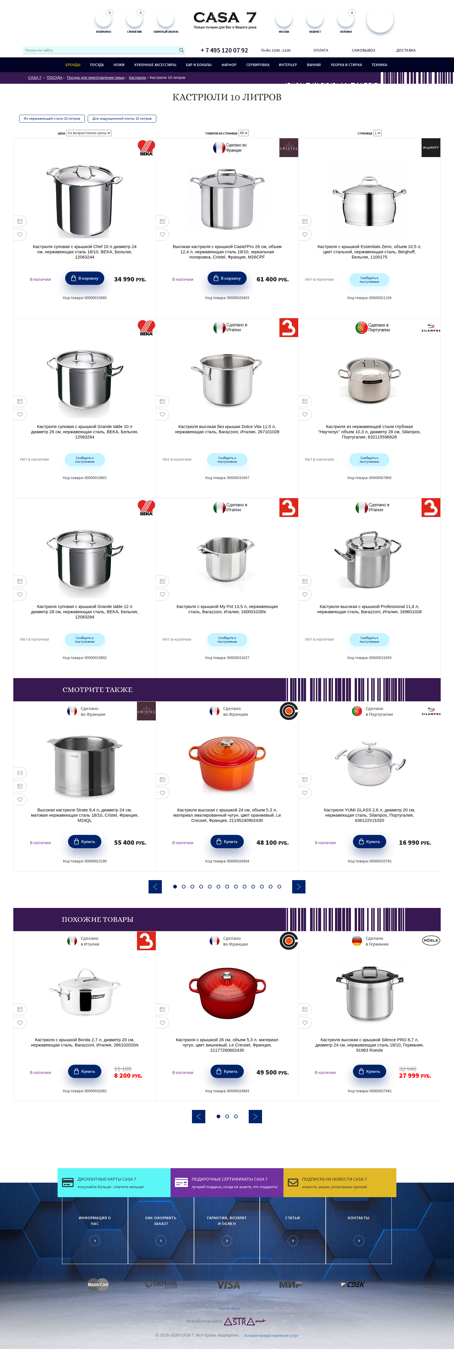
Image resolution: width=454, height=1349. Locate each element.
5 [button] (210, 887)
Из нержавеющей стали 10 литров (52, 118)
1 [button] (175, 887)
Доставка (406, 50)
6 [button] (218, 887)
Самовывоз (364, 50)
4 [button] (201, 887)
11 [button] (262, 887)
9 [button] (244, 887)
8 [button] (236, 887)
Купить (88, 841)
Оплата (321, 50)
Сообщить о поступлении (369, 279)
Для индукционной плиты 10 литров (122, 118)
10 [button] (253, 887)
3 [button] (192, 887)
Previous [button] (155, 886)
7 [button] (227, 887)
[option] (84, 786)
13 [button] (279, 887)
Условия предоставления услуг (271, 1335)
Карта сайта (229, 1308)
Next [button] (298, 886)
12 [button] (270, 887)
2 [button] (184, 887)
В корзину (88, 278)
